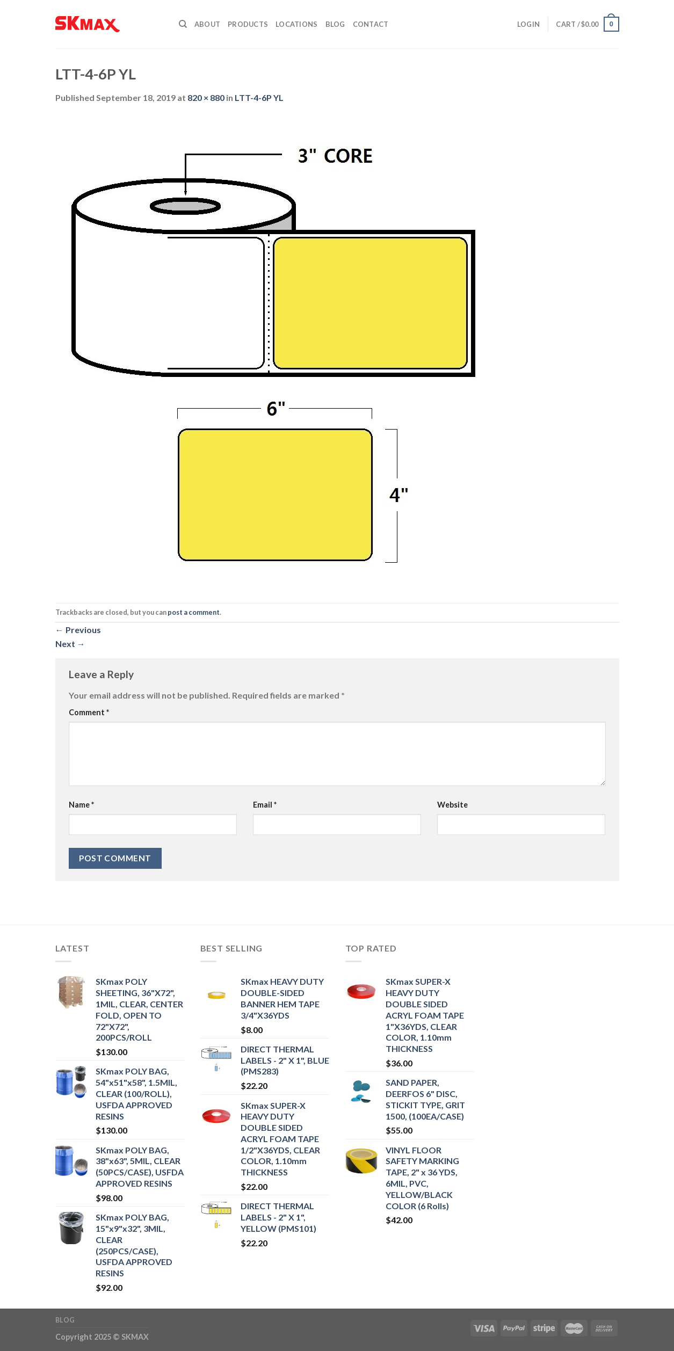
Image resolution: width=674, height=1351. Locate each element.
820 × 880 (205, 97)
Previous (78, 629)
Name (81, 804)
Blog (335, 24)
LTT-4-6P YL (259, 97)
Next (70, 643)
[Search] (183, 24)
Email (265, 804)
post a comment (194, 612)
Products (248, 24)
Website (452, 804)
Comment (89, 712)
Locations (296, 24)
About (207, 24)
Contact (371, 24)
